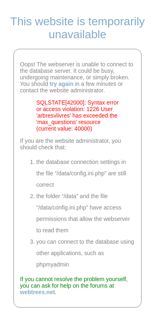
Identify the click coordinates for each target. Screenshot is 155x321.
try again (61, 84)
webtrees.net (37, 292)
